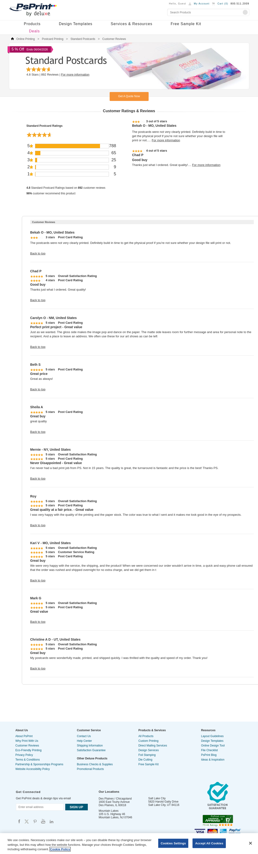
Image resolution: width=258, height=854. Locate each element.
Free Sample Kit (186, 24)
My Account (202, 3)
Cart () (222, 3)
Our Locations (109, 791)
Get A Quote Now (129, 96)
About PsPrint (24, 736)
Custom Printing (148, 740)
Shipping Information (90, 745)
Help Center (84, 740)
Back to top (38, 253)
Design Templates (75, 24)
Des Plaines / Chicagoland (115, 798)
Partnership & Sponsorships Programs (39, 764)
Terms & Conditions (27, 759)
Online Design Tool (213, 745)
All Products (146, 736)
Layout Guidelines (212, 736)
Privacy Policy (24, 755)
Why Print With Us (26, 740)
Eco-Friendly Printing (28, 750)
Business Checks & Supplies (95, 764)
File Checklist (209, 750)
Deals (34, 31)
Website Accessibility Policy (32, 769)
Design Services (149, 750)
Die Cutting (145, 759)
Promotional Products (90, 769)
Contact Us (84, 736)
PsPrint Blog (209, 755)
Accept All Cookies (209, 843)
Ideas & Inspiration (212, 759)
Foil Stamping (147, 755)
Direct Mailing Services (153, 745)
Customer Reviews (27, 745)
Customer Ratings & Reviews (129, 111)
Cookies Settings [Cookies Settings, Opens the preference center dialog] (173, 843)
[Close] (250, 843)
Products (32, 24)
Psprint (19, 821)
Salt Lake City (157, 798)
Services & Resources (131, 24)
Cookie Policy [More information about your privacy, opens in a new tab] (60, 849)
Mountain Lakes (109, 810)
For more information (75, 74)
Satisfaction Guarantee (91, 750)
